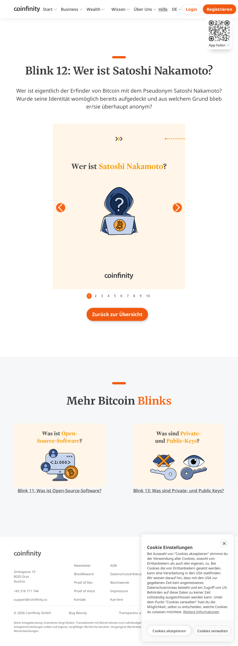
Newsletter (82, 565)
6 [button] (121, 296)
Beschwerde (119, 582)
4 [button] (108, 296)
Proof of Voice (84, 591)
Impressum (119, 591)
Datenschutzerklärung (127, 574)
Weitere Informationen (201, 611)
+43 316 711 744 (26, 591)
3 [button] (102, 296)
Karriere (116, 599)
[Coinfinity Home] (27, 9)
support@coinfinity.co (30, 599)
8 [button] (134, 296)
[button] (49, 9)
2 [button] (95, 296)
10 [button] (148, 296)
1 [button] (89, 296)
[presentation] (118, 9)
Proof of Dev (83, 582)
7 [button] (128, 296)
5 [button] (115, 296)
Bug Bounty (78, 613)
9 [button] (141, 296)
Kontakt (80, 599)
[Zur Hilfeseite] (163, 9)
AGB (113, 565)
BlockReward (84, 574)
